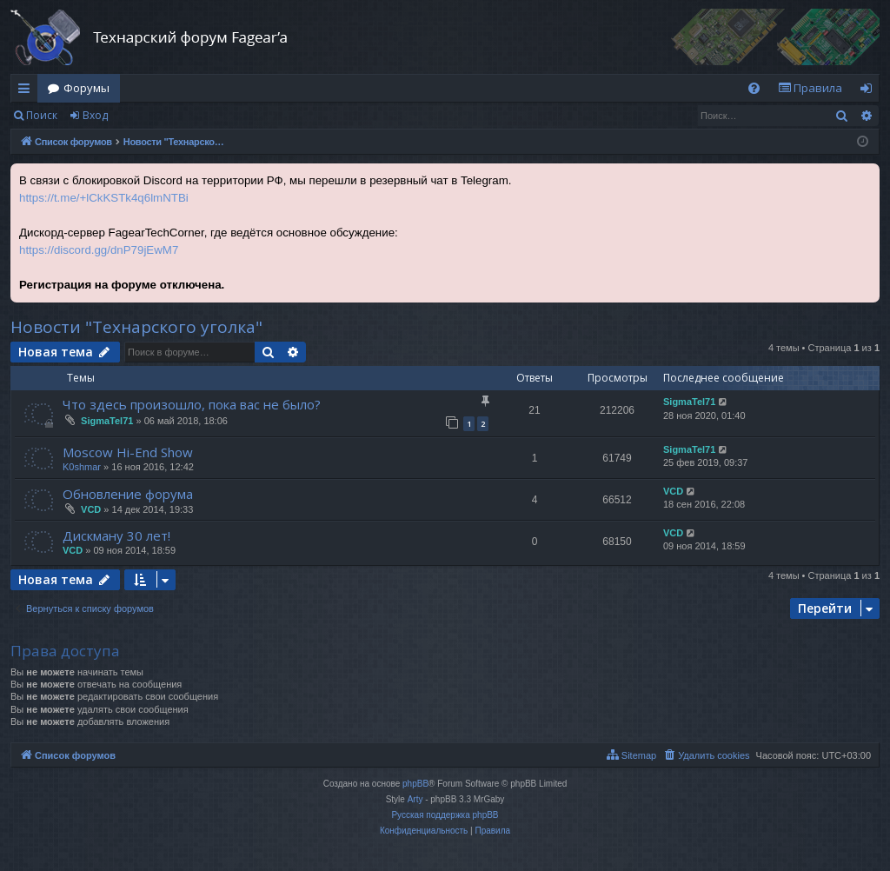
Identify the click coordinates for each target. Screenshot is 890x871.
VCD (91, 509)
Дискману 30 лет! (116, 535)
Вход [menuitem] (870, 91)
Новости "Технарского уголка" (136, 327)
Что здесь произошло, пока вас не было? (192, 404)
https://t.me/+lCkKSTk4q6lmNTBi (104, 197)
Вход (95, 115)
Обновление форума (128, 493)
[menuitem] (754, 88)
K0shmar (82, 467)
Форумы (86, 88)
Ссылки (27, 91)
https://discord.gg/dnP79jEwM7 (98, 249)
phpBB (415, 783)
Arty (415, 799)
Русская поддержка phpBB (444, 815)
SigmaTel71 (107, 421)
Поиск (41, 115)
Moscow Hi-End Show (128, 452)
